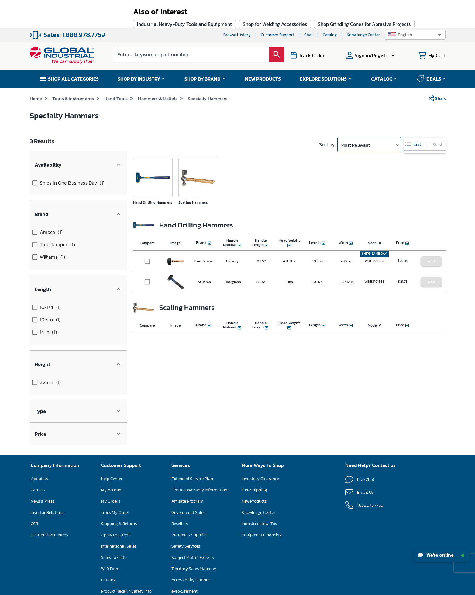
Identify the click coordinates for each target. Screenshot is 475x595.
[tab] (414, 116)
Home (36, 70)
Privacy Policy (254, 587)
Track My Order (115, 430)
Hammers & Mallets (157, 70)
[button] (415, 6)
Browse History (237, 7)
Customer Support (277, 7)
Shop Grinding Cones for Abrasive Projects (364, 358)
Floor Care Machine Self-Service (131, 520)
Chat (308, 7)
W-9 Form (110, 486)
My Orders (110, 418)
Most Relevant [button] (355, 116)
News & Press (42, 418)
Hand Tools (116, 70)
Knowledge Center (363, 7)
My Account (112, 407)
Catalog (330, 7)
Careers (38, 407)
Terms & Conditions (225, 587)
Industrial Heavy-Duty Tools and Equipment (184, 358)
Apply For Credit (116, 452)
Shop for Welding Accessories (275, 358)
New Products (254, 418)
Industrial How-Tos (259, 441)
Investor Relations (47, 430)
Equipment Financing (262, 452)
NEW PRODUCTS (263, 50)
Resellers (179, 441)
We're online (441, 555)
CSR (34, 441)
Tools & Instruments (73, 70)
